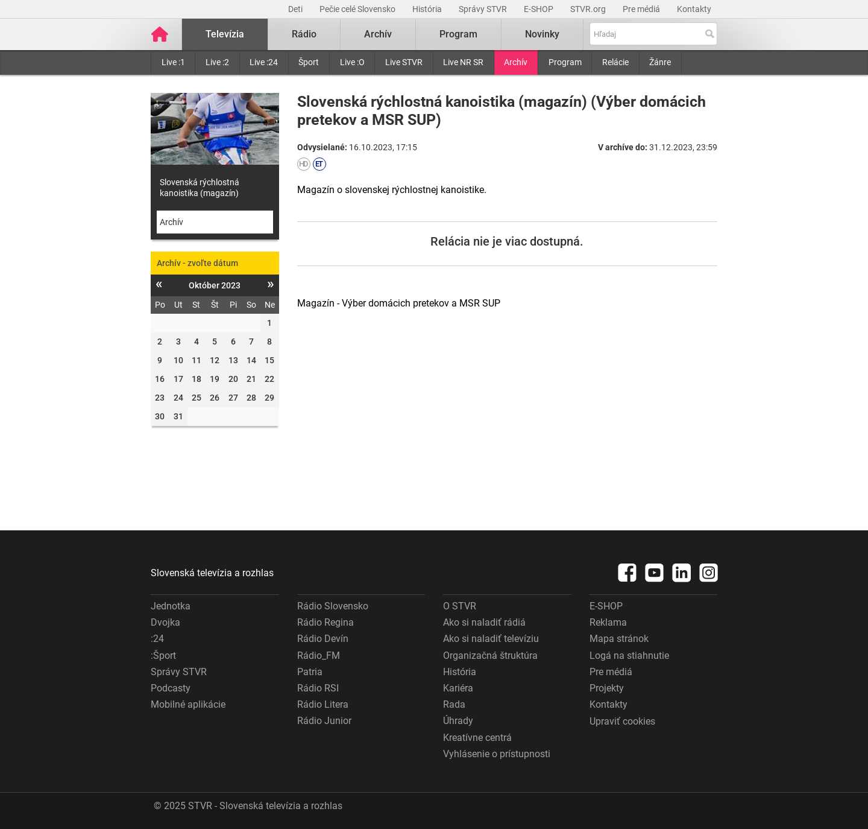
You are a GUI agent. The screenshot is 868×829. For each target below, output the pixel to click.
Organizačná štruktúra (490, 655)
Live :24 (264, 62)
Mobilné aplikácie (188, 704)
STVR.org (589, 9)
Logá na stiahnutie (629, 655)
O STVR (459, 606)
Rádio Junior (324, 720)
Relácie (615, 62)
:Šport (163, 655)
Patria (309, 672)
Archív (515, 62)
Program (565, 62)
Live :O (352, 62)
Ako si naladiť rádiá (484, 622)
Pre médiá (642, 9)
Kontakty (694, 9)
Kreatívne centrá (477, 737)
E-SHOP (539, 9)
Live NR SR (463, 62)
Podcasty (170, 688)
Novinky (542, 34)
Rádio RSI (318, 688)
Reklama (608, 622)
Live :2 (217, 62)
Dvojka (165, 622)
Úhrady (458, 720)
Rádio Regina (325, 622)
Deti (296, 9)
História (428, 9)
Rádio (304, 34)
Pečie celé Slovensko (358, 9)
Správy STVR (484, 9)
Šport (308, 62)
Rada (454, 704)
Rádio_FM (318, 655)
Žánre (660, 62)
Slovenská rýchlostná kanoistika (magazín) (199, 187)
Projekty (607, 688)
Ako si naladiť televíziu (491, 638)
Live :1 (173, 62)
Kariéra (458, 688)
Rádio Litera (322, 704)
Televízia (225, 34)
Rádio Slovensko (332, 606)
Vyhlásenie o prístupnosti (496, 754)
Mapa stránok (619, 638)
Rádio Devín (322, 638)
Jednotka (170, 606)
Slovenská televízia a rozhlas (212, 573)
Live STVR (404, 62)
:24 (157, 638)
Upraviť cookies (622, 721)
